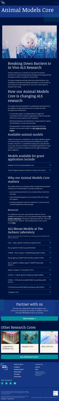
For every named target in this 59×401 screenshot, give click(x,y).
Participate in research (19, 369)
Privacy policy (17, 374)
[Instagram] (6, 383)
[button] (29, 318)
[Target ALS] (3, 4)
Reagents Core (27, 346)
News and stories (17, 371)
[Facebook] (2, 383)
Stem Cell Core (47, 346)
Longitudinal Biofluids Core (8, 347)
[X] (10, 383)
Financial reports (17, 376)
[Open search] (55, 3)
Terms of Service (11, 398)
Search (36, 369)
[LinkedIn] (15, 383)
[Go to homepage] (4, 369)
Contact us (37, 367)
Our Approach (17, 367)
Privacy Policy (3, 398)
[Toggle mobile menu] (57, 3)
